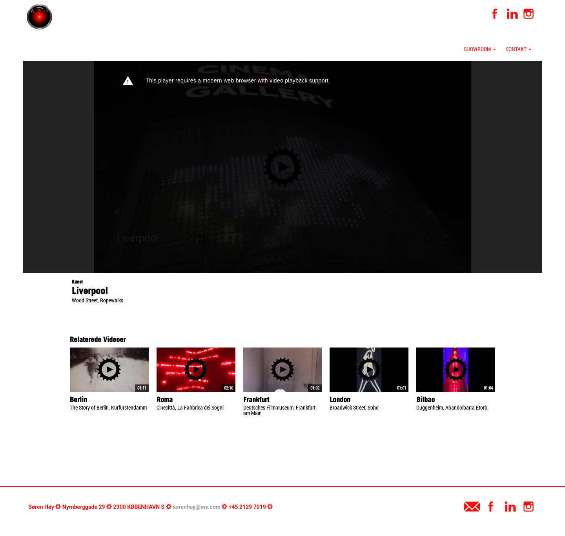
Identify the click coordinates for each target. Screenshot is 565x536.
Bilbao (425, 399)
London (340, 399)
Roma (165, 399)
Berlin (78, 399)
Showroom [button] (480, 49)
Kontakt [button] (518, 49)
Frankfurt (256, 399)
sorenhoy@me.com (197, 507)
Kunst (77, 281)
